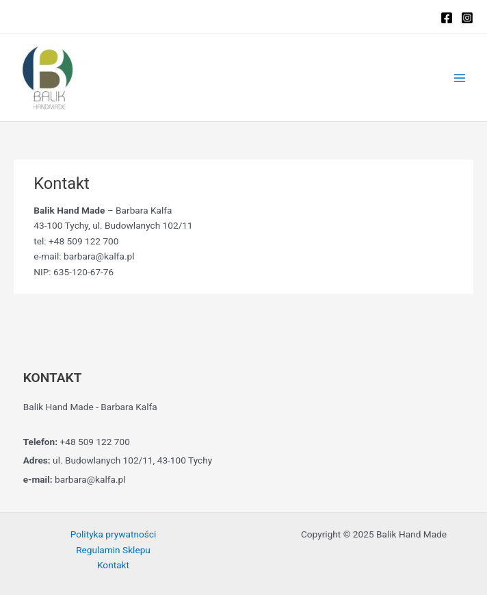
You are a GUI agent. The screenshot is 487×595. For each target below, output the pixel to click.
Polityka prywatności (113, 534)
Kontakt (113, 564)
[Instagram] (467, 18)
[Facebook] (446, 18)
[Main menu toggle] (460, 77)
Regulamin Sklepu (113, 549)
